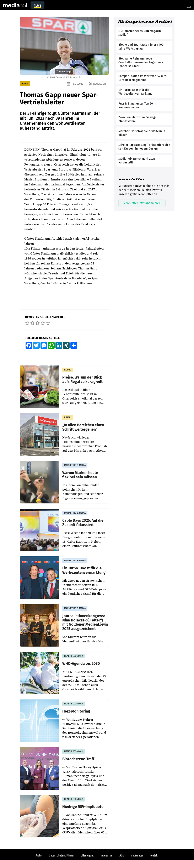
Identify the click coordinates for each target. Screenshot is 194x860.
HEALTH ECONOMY (73, 656)
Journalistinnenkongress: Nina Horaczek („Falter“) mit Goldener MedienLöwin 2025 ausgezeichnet (85, 622)
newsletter (131, 179)
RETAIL (24, 83)
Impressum (107, 855)
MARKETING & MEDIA (75, 465)
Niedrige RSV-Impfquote (82, 807)
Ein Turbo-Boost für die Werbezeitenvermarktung (84, 570)
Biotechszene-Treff (78, 759)
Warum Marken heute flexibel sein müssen (80, 475)
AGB (121, 855)
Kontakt (154, 855)
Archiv (39, 855)
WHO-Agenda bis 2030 (81, 663)
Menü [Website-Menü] (189, 5)
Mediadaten (137, 855)
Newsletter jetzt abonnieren (142, 203)
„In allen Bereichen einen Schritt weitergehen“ (83, 427)
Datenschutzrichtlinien (61, 855)
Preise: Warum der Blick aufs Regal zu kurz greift (82, 379)
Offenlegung (87, 855)
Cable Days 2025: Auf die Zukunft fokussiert (82, 522)
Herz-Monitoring (76, 711)
